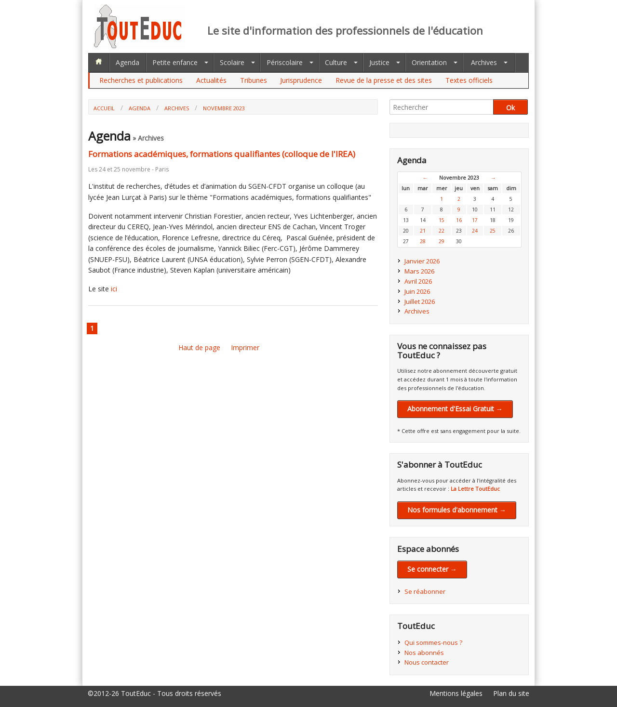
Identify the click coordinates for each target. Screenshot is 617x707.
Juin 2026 (417, 291)
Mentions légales (456, 693)
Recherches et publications (141, 80)
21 (423, 230)
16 (459, 220)
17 (475, 220)
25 (493, 230)
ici (114, 288)
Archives (484, 62)
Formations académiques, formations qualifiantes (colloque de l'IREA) (221, 153)
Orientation (429, 62)
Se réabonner (424, 591)
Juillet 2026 (419, 301)
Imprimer (245, 347)
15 (441, 220)
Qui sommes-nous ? (433, 642)
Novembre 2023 (224, 108)
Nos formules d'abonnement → (456, 509)
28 (423, 241)
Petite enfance (175, 62)
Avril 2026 (418, 281)
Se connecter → (432, 569)
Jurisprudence (301, 80)
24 (475, 230)
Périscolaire (285, 62)
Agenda (127, 62)
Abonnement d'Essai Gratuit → (455, 408)
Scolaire (232, 62)
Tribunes (253, 80)
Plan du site (511, 693)
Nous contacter (426, 662)
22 (441, 230)
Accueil (104, 108)
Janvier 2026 (422, 261)
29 (441, 241)
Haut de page (199, 347)
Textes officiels (469, 80)
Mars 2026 (419, 271)
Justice (379, 62)
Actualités (211, 80)
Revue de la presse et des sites (383, 80)
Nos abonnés (424, 652)
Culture (336, 62)
